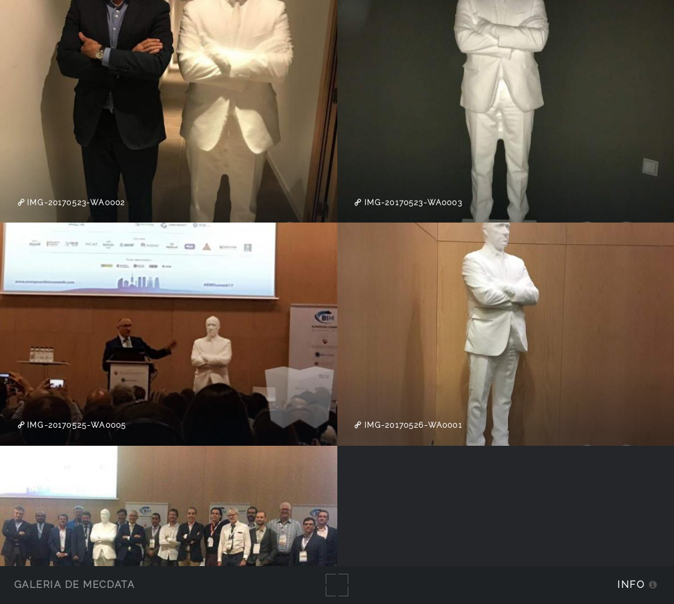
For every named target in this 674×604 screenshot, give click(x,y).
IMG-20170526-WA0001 (411, 425)
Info (630, 584)
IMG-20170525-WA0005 (75, 425)
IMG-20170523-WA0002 (74, 202)
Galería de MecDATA (74, 584)
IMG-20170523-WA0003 (411, 202)
